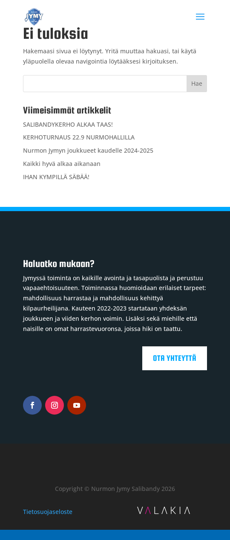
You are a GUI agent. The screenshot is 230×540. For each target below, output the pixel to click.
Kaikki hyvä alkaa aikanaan (62, 164)
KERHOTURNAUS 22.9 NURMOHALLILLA (79, 137)
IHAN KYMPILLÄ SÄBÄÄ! (56, 177)
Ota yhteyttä (174, 358)
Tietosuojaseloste (47, 512)
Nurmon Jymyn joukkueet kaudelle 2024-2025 (88, 150)
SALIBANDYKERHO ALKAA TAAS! (68, 124)
